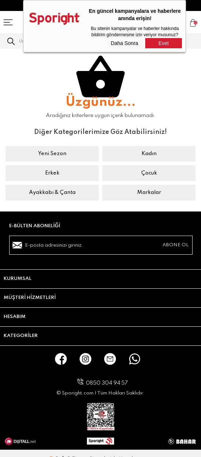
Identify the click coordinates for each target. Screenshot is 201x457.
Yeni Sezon (52, 153)
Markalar (149, 192)
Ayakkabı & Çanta (52, 192)
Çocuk (149, 173)
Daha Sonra (124, 43)
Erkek (52, 173)
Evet (163, 43)
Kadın (149, 153)
